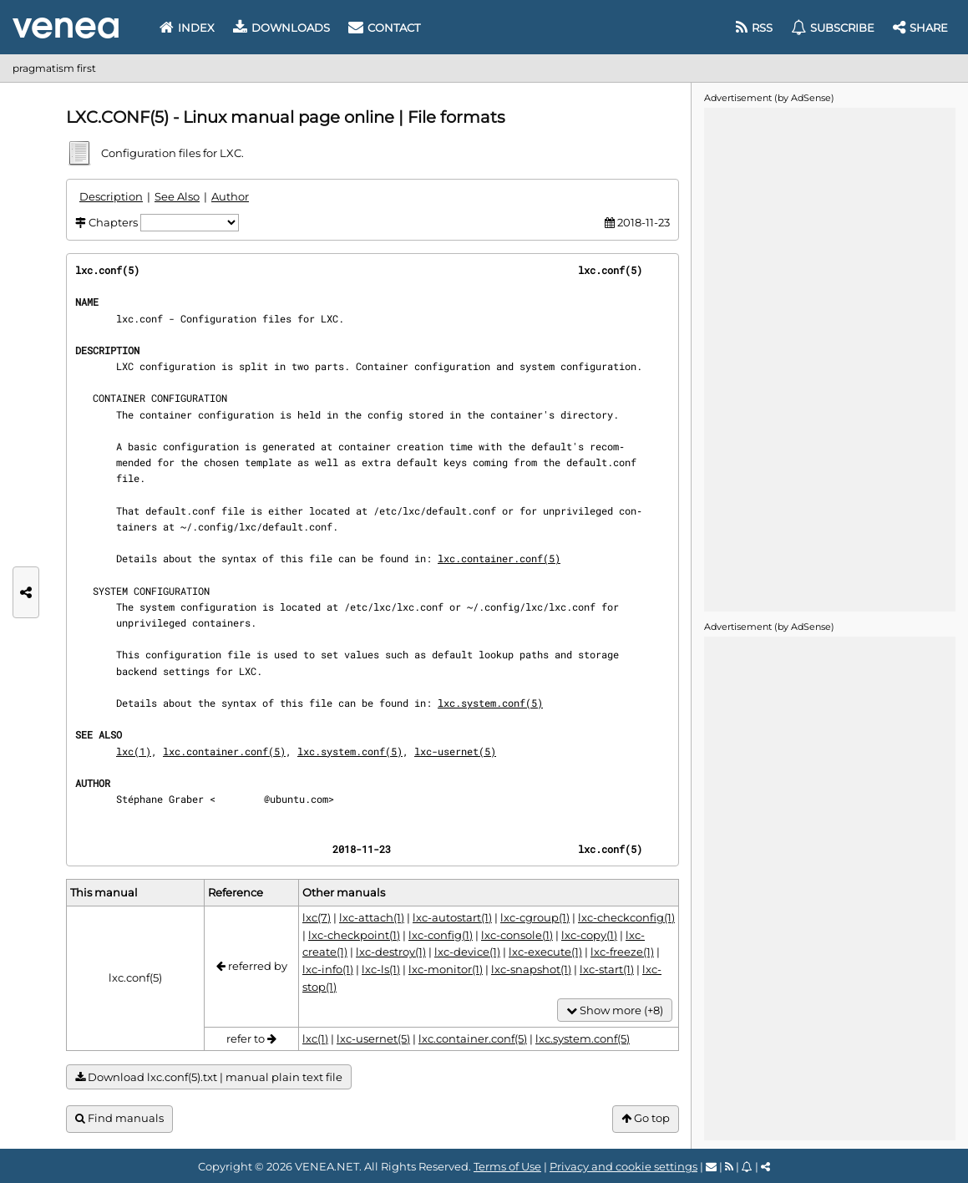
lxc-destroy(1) (391, 951)
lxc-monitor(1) (445, 969)
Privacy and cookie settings (623, 1166)
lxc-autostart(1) (452, 917)
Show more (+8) (614, 1010)
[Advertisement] (829, 358)
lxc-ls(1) (381, 969)
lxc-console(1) (517, 935)
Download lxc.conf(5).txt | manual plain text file (208, 1077)
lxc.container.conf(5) (499, 558)
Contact (384, 27)
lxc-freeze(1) (622, 951)
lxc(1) (133, 751)
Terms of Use (507, 1166)
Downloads (281, 27)
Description (111, 196)
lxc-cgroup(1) (535, 917)
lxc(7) (316, 917)
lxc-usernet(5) (455, 751)
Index (187, 27)
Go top (645, 1118)
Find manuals (119, 1118)
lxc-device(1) (467, 951)
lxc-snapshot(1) (531, 969)
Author (230, 196)
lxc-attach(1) (371, 917)
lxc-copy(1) (589, 935)
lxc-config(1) (440, 935)
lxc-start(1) (607, 969)
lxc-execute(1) (545, 951)
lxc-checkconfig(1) (626, 917)
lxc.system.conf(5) (490, 702)
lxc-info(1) (327, 969)
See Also (177, 196)
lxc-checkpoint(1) (354, 935)
